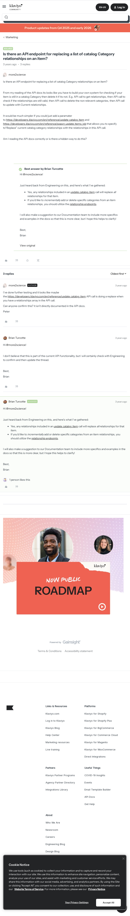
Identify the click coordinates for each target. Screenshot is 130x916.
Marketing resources (58, 742)
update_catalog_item (83, 192)
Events (88, 782)
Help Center (52, 735)
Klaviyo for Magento (96, 742)
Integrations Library (57, 789)
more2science (17, 74)
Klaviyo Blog (53, 728)
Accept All (108, 902)
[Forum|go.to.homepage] (16, 7)
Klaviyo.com (52, 713)
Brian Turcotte (17, 338)
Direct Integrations (95, 756)
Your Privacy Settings (76, 902)
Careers (50, 837)
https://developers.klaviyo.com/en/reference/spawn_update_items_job (44, 124)
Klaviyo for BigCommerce (99, 728)
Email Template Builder (97, 789)
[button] (4, 8)
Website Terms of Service (28, 889)
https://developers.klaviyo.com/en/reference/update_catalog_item (45, 120)
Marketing (12, 37)
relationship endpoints (83, 204)
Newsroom (52, 829)
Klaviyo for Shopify (95, 713)
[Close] (123, 858)
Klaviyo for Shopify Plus (98, 720)
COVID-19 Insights (94, 775)
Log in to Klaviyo (55, 720)
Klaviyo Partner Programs (60, 775)
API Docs (89, 796)
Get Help (89, 804)
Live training (52, 749)
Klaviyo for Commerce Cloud (101, 735)
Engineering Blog (55, 844)
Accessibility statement (79, 651)
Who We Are (53, 822)
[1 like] (16, 480)
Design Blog (52, 851)
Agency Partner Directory (60, 782)
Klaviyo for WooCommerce (100, 749)
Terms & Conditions (50, 651)
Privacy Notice (96, 889)
